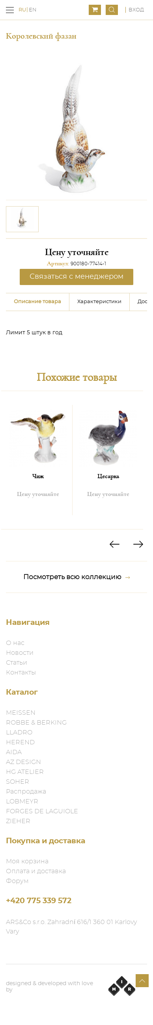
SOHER (17, 782)
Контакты (21, 672)
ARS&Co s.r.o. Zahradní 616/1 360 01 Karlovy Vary (71, 927)
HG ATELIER (25, 772)
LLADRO (19, 732)
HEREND (20, 742)
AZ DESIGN (23, 762)
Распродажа (26, 791)
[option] (22, 219)
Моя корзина (27, 861)
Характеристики (99, 301)
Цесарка (108, 476)
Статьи (16, 663)
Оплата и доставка (36, 871)
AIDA (14, 752)
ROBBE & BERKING (36, 722)
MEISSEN (20, 713)
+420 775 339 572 (38, 901)
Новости (20, 653)
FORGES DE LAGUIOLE (42, 811)
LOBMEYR (22, 801)
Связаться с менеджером (76, 276)
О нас (15, 643)
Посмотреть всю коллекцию (76, 577)
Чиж (38, 476)
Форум (17, 881)
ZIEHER (18, 821)
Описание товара (37, 301)
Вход (136, 10)
